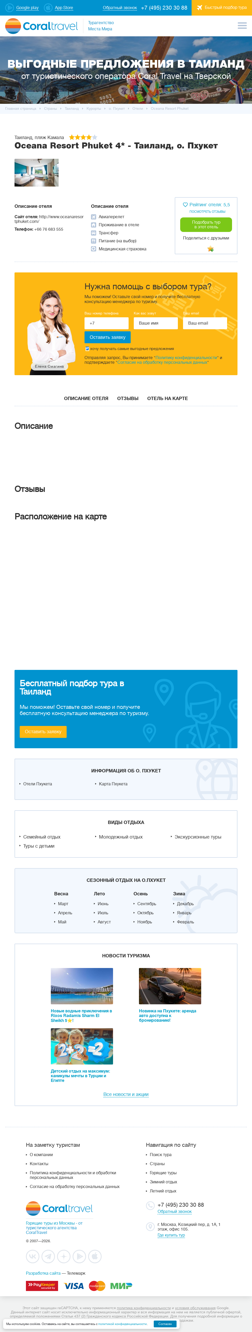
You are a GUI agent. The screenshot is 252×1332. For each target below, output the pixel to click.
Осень (141, 893)
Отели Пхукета (37, 784)
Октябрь (145, 913)
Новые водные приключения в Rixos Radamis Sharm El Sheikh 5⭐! (81, 1016)
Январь (184, 913)
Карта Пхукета (113, 784)
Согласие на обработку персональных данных (162, 362)
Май (62, 922)
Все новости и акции (126, 1094)
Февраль (185, 922)
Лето (99, 893)
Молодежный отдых (121, 837)
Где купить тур (171, 1235)
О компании (41, 1154)
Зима (179, 893)
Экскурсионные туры (198, 837)
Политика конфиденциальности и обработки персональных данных (73, 1175)
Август (104, 922)
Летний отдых (163, 1191)
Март (63, 904)
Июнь (103, 904)
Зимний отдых (163, 1182)
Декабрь (185, 904)
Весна (61, 893)
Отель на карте (167, 398)
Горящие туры (163, 1173)
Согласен (165, 1324)
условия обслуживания (195, 1308)
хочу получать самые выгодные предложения (130, 349)
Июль (103, 913)
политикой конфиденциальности (122, 1324)
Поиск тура (161, 1154)
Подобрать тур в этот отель (206, 224)
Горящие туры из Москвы (50, 1223)
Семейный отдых (41, 837)
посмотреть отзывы (207, 211)
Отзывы (127, 398)
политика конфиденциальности (144, 1308)
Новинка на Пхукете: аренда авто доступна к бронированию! (167, 1016)
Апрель (65, 913)
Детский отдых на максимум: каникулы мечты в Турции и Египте (80, 1076)
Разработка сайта (43, 1273)
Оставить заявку (43, 731)
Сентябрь (146, 904)
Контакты (39, 1164)
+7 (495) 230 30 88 (164, 8)
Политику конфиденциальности (186, 357)
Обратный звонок (175, 1211)
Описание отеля (86, 398)
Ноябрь (144, 922)
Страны (157, 1164)
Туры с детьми (38, 846)
